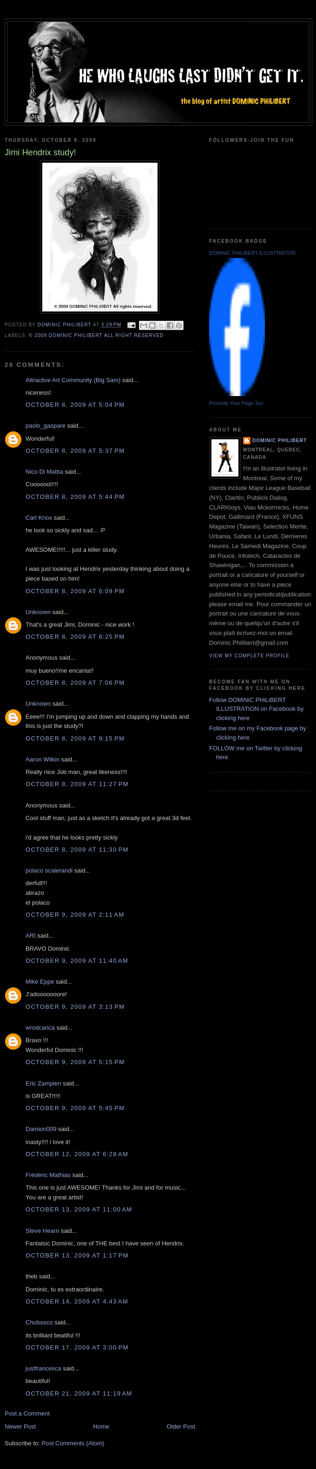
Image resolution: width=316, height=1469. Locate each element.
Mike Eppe (40, 981)
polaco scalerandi (49, 870)
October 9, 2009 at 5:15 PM (75, 1062)
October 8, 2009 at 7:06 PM (75, 682)
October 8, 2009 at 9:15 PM (75, 738)
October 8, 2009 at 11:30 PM (77, 849)
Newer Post (20, 1426)
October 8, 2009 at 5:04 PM (75, 404)
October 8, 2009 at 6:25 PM (75, 636)
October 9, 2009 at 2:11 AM (75, 914)
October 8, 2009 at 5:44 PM (75, 496)
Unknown (38, 612)
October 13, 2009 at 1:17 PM (77, 1255)
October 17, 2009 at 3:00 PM (77, 1347)
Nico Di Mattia (44, 471)
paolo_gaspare (46, 425)
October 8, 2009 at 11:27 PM (77, 784)
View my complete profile (249, 655)
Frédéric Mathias (48, 1174)
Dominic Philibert (279, 440)
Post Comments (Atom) (73, 1443)
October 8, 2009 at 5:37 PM (75, 450)
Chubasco (39, 1322)
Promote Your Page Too (236, 403)
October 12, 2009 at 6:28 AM (77, 1154)
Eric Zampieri (43, 1083)
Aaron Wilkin (42, 759)
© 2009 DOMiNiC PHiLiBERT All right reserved (96, 335)
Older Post (181, 1426)
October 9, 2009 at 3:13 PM (75, 1006)
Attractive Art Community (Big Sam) (73, 380)
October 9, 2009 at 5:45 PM (75, 1108)
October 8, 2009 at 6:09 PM (75, 591)
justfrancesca (43, 1368)
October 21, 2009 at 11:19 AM (79, 1393)
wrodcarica (40, 1027)
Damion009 (41, 1128)
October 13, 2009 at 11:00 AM (79, 1209)
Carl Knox (39, 517)
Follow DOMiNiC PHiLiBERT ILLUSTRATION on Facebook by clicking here (256, 708)
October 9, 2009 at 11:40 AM (77, 960)
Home (101, 1426)
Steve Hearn (42, 1230)
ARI (31, 935)
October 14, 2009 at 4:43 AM (77, 1301)
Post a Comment (27, 1413)
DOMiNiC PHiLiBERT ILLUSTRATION (252, 253)
